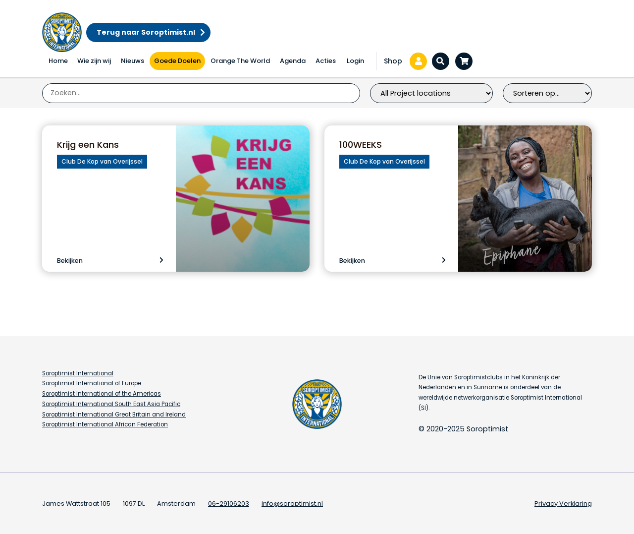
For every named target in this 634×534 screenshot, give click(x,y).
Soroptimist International (77, 373)
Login (355, 60)
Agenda (293, 60)
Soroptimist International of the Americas (101, 394)
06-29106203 (228, 503)
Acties (326, 60)
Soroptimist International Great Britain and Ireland (114, 414)
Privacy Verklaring (563, 503)
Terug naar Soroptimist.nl (146, 32)
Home (58, 60)
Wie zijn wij (94, 60)
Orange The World (240, 60)
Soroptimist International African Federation (105, 424)
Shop (393, 61)
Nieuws (132, 60)
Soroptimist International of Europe (91, 383)
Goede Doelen (177, 60)
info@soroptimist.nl (292, 503)
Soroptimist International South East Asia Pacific (111, 404)
